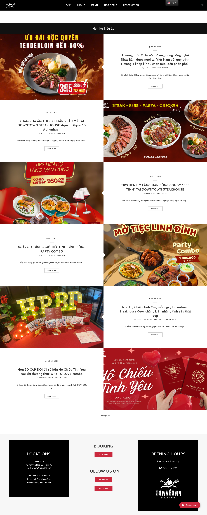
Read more (155, 86)
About (81, 5)
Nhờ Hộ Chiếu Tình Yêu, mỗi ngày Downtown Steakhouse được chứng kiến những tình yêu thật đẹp (155, 311)
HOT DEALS (110, 5)
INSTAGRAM (103, 489)
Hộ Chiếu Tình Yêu (160, 193)
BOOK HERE (104, 454)
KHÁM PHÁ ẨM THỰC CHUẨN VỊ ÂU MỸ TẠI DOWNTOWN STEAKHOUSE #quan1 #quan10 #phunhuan (52, 125)
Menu (94, 5)
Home (67, 5)
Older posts (104, 415)
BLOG (154, 68)
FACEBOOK (103, 479)
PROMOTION (163, 68)
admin (147, 68)
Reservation (131, 5)
